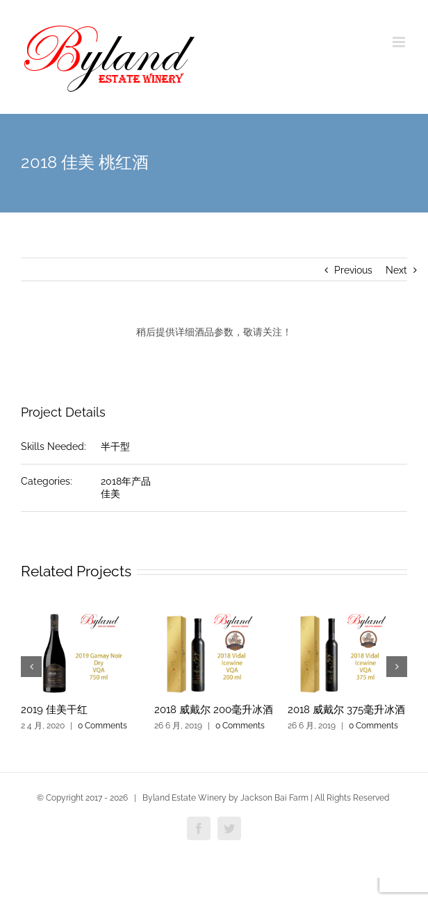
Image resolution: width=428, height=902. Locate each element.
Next (396, 270)
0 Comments (102, 725)
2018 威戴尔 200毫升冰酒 (213, 709)
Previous (353, 270)
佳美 (110, 493)
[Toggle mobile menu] (400, 42)
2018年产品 (126, 481)
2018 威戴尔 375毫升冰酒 (346, 709)
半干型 (115, 446)
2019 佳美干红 (54, 709)
